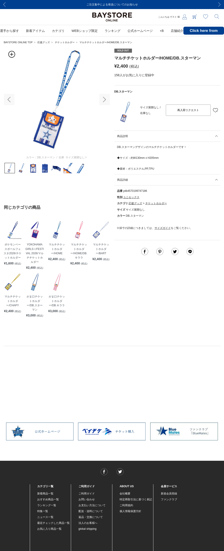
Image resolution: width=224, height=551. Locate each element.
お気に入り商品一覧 (49, 528)
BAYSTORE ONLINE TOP (18, 42)
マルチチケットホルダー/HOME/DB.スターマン (105, 42)
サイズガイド (163, 228)
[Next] (219, 4)
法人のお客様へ (88, 523)
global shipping (88, 528)
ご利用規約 (126, 505)
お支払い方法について (92, 505)
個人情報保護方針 (130, 511)
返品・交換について (91, 517)
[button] (9, 99)
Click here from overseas (204, 34)
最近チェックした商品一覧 (53, 523)
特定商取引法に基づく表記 (136, 499)
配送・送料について (91, 511)
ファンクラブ (169, 499)
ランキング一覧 (46, 505)
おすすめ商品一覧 (48, 499)
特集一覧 (42, 511)
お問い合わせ (87, 499)
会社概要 (125, 493)
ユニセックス (131, 197)
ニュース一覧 (45, 517)
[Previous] (4, 4)
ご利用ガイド (87, 493)
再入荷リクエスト (188, 110)
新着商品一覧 (45, 493)
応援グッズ (43, 42)
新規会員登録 (169, 493)
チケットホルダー (65, 42)
